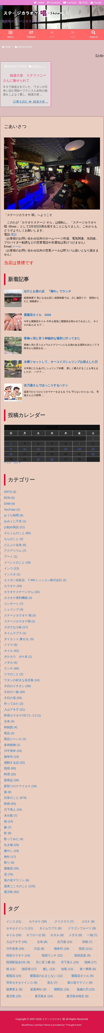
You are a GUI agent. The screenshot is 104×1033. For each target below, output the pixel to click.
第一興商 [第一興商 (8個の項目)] (88, 969)
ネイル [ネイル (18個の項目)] (13, 935)
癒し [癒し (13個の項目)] (49, 969)
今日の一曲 (14, 692)
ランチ (11, 668)
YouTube (12, 509)
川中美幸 (13, 750)
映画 (10, 803)
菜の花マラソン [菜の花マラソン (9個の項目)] (79, 982)
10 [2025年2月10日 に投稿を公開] (24, 448)
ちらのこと (13, 539)
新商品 (11, 780)
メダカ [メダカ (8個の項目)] (75, 935)
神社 (10, 856)
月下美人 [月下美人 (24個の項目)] (70, 962)
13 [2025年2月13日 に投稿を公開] (65, 448)
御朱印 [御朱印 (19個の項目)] (61, 948)
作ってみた (13, 703)
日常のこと (39, 66)
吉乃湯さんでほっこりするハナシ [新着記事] (46, 385)
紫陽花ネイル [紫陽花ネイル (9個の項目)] (82, 975)
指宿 (10, 768)
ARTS (10, 492)
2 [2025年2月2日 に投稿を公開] (11, 443)
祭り (9, 862)
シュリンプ (13, 609)
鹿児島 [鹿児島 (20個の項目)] (13, 996)
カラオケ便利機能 (18, 598)
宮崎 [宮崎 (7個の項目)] (87, 942)
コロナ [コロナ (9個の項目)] (87, 921)
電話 (14, 234)
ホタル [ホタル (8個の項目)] (57, 935)
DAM (9, 503)
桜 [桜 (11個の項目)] (10, 969)
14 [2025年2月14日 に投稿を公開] (79, 448)
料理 (10, 774)
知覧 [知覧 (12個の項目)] (67, 969)
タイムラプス (15, 633)
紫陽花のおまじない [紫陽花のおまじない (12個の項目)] (46, 975)
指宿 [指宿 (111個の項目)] (85, 948)
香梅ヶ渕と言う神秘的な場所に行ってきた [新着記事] (52, 338)
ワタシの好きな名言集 (22, 680)
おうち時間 (13, 515)
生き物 (11, 845)
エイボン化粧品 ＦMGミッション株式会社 (35, 580)
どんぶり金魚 (15, 545)
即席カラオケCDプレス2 (22, 715)
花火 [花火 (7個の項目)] (52, 982)
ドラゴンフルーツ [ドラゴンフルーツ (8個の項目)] (82, 928)
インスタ (12, 574)
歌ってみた (13, 839)
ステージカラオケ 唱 (20, 615)
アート (10, 556)
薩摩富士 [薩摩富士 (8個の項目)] (14, 989)
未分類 (10, 815)
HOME (8, 47)
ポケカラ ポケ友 (18, 656)
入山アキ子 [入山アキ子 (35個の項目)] (16, 942)
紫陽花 (11, 868)
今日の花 (13, 698)
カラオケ (13, 586)
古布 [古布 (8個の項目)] (42, 942)
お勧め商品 (14, 527)
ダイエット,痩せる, (19, 639)
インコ (11, 568)
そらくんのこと (17, 533)
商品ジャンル (15, 739)
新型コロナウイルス (20, 786)
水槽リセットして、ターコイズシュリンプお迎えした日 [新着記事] (61, 362)
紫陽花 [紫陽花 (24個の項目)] (13, 975)
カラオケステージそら (22, 592)
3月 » (17, 462)
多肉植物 (12, 745)
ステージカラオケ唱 (19, 621)
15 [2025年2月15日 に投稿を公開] (93, 448)
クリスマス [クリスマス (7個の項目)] (64, 921)
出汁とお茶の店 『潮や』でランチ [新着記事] (47, 291)
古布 (9, 721)
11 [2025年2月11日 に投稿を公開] (38, 448)
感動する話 (14, 762)
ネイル (11, 650)
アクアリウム (15, 550)
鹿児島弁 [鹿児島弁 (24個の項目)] (44, 996)
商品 (9, 733)
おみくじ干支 (15, 521)
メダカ (10, 662)
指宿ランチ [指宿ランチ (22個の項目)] (52, 955)
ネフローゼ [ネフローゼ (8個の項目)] (35, 935)
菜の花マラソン (16, 880)
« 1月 (7, 462)
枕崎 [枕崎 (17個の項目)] (91, 962)
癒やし (11, 851)
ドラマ (10, 644)
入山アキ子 (14, 709)
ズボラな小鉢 (16, 627)
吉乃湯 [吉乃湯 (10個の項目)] (64, 942)
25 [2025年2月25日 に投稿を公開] (38, 459)
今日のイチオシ (17, 686)
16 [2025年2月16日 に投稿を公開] (11, 454)
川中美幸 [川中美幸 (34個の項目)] (15, 948)
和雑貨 (10, 727)
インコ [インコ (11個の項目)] (13, 921)
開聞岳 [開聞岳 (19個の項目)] (61, 989)
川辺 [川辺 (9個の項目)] (39, 948)
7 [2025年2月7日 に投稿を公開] (79, 443)
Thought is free (73, 1025)
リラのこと (13, 674)
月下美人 (13, 809)
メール (16, 246)
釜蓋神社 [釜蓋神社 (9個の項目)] (38, 989)
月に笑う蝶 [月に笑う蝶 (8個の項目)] (45, 962)
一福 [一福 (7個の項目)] (92, 935)
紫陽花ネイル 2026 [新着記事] (37, 315)
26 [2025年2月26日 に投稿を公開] (52, 459)
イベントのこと (17, 562)
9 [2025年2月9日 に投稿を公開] (11, 448)
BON (9, 497)
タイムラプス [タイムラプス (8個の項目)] (50, 928)
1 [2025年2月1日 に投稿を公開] (93, 438)
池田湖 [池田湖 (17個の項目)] (29, 969)
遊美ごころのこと (19, 886)
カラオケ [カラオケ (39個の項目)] (38, 921)
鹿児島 (11, 892)
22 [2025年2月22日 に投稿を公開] (93, 454)
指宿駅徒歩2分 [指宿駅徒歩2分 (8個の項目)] (18, 962)
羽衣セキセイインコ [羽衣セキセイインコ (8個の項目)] (21, 982)
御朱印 (11, 756)
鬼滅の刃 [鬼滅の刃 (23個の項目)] (86, 989)
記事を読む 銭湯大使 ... (30, 101)
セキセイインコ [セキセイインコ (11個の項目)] (19, 928)
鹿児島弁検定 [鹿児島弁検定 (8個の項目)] (77, 996)
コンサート (13, 603)
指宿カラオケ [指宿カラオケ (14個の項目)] (18, 955)
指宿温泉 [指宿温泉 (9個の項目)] (82, 955)
